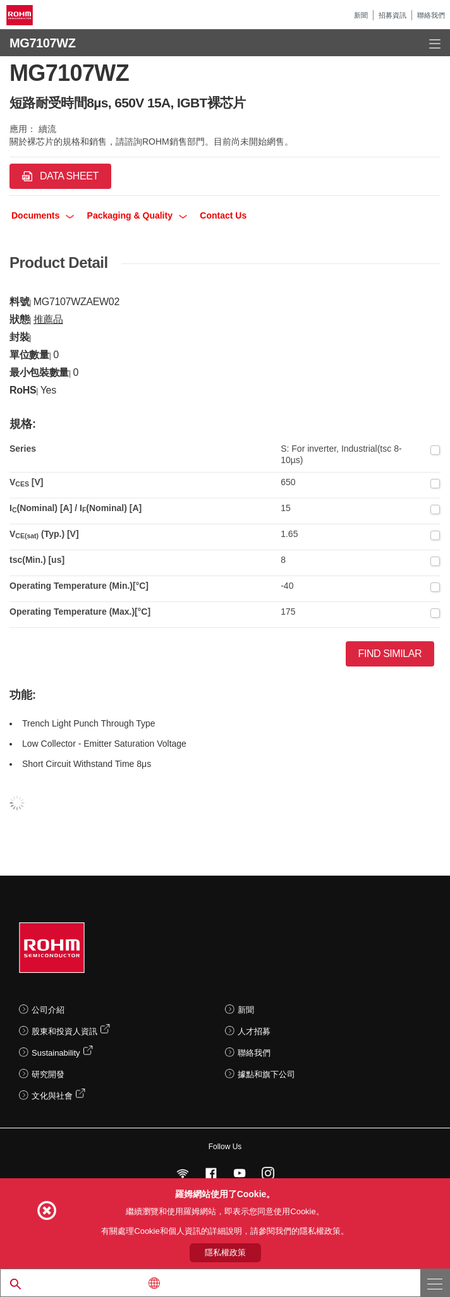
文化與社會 (52, 1096)
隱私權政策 (225, 1252)
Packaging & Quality (137, 215)
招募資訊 (392, 15)
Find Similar (390, 653)
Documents (42, 215)
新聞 (361, 15)
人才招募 (254, 1031)
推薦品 (48, 319)
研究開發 (48, 1074)
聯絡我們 (431, 15)
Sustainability (56, 1053)
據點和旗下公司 (266, 1074)
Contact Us (223, 215)
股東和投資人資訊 (64, 1031)
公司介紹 (48, 1010)
